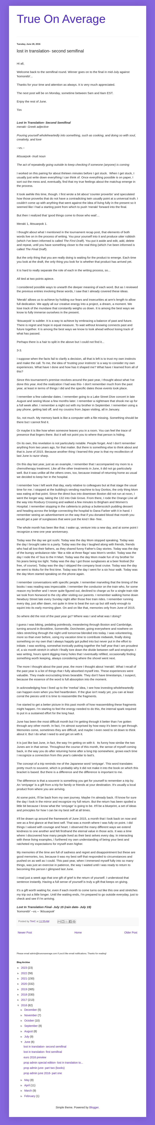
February (30, 1096)
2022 (24, 973)
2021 (24, 978)
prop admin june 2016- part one (43, 1073)
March (28, 1090)
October (29, 1020)
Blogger (93, 1107)
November (31, 1015)
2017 (24, 999)
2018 (24, 994)
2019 (24, 989)
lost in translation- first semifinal (43, 1051)
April (27, 1085)
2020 (24, 983)
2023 (24, 967)
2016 (24, 1005)
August (29, 1031)
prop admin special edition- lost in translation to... (53, 1062)
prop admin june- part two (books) (44, 1067)
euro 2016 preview (35, 1057)
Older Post (130, 932)
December (31, 1009)
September (31, 1025)
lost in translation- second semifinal (45, 1046)
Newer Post (25, 932)
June (27, 1041)
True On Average (61, 18)
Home (78, 932)
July (27, 1036)
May (27, 1080)
